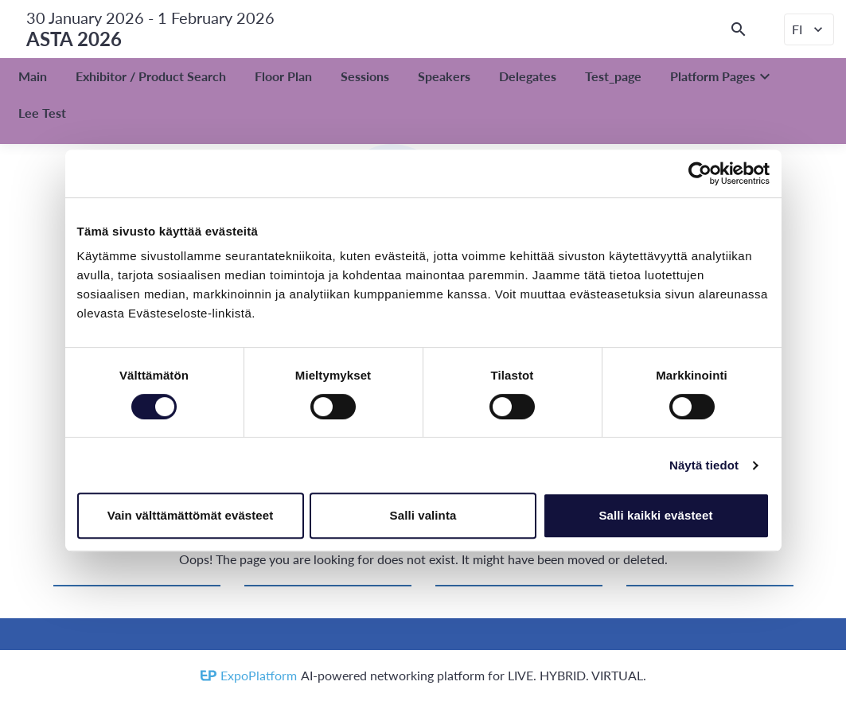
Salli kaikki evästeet (655, 515)
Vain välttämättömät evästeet (190, 515)
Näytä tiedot (704, 465)
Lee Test (42, 112)
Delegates (527, 76)
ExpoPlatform (258, 675)
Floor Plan (283, 76)
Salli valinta (423, 515)
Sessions (365, 76)
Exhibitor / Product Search (151, 76)
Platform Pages (722, 76)
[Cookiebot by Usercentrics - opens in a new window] (700, 173)
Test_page (613, 76)
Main (32, 76)
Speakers (444, 76)
